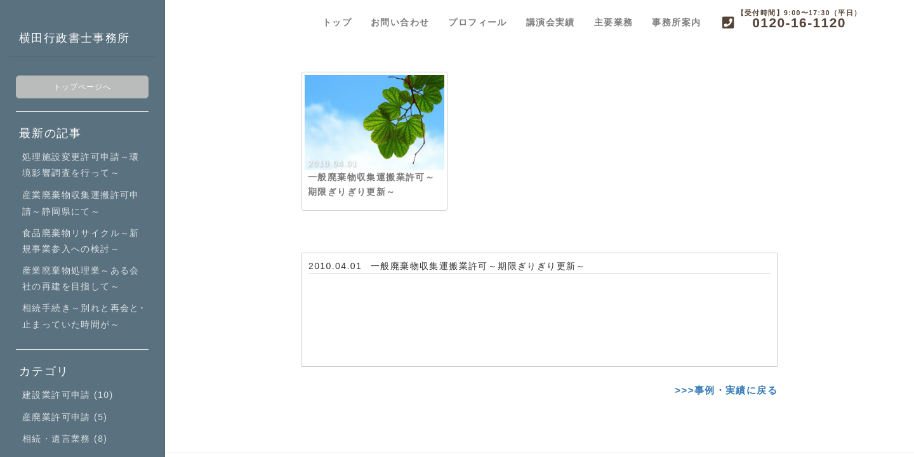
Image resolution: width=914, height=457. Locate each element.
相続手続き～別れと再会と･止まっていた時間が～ (83, 316)
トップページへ (82, 87)
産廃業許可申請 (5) (64, 417)
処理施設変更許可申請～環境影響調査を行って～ (81, 165)
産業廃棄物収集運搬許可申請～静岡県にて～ (81, 203)
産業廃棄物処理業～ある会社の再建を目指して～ (81, 278)
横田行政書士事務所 (74, 38)
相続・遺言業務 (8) (64, 439)
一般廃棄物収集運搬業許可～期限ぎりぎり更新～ (478, 266)
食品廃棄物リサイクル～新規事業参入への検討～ (81, 241)
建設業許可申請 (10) (68, 395)
